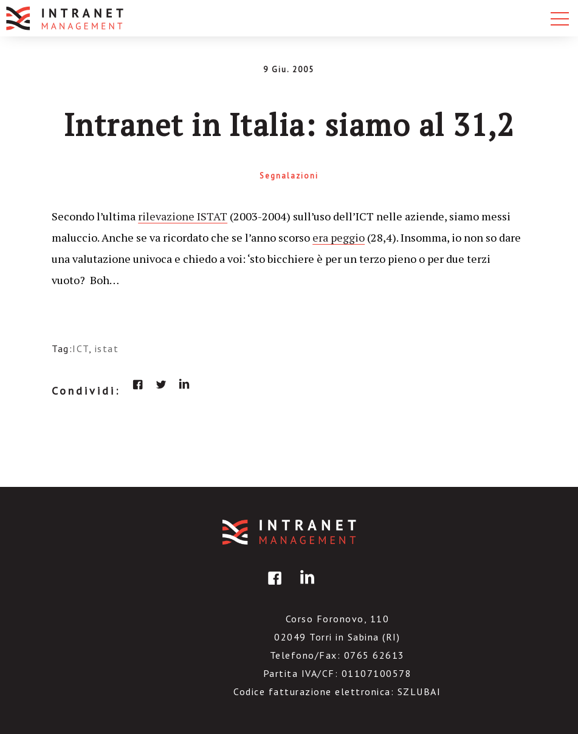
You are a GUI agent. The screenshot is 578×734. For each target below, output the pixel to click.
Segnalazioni (289, 176)
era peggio (338, 237)
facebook (137, 384)
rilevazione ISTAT (182, 216)
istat (107, 348)
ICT (80, 348)
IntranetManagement (289, 532)
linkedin (184, 384)
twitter (161, 384)
